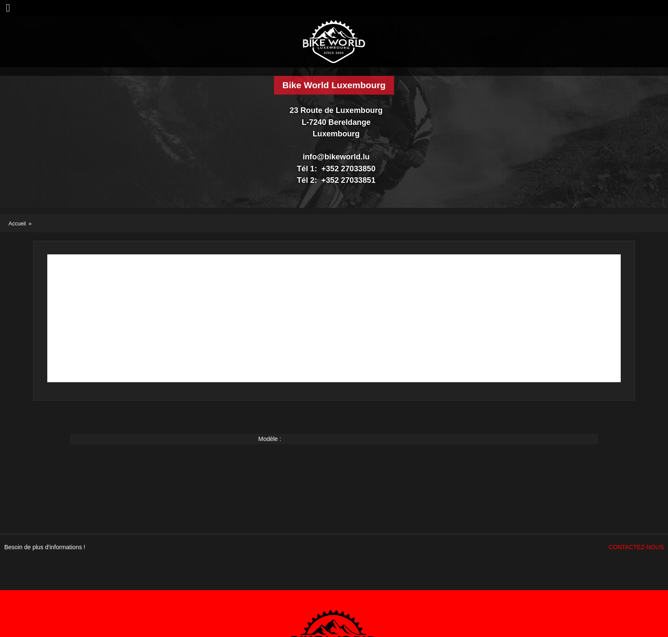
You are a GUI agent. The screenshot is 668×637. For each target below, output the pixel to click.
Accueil (17, 224)
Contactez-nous (636, 547)
